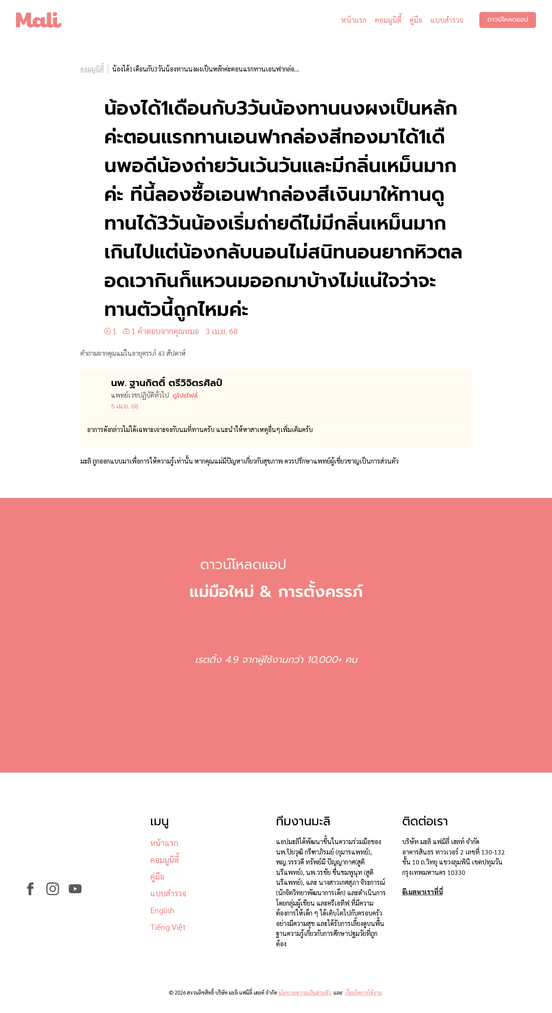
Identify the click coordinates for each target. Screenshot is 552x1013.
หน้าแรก (354, 19)
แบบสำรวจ (447, 19)
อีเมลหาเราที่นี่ (422, 892)
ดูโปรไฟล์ (185, 395)
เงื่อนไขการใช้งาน (363, 992)
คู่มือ (416, 19)
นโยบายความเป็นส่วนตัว (304, 992)
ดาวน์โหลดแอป (507, 20)
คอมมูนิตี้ (388, 19)
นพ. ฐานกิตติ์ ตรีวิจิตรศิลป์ (166, 383)
